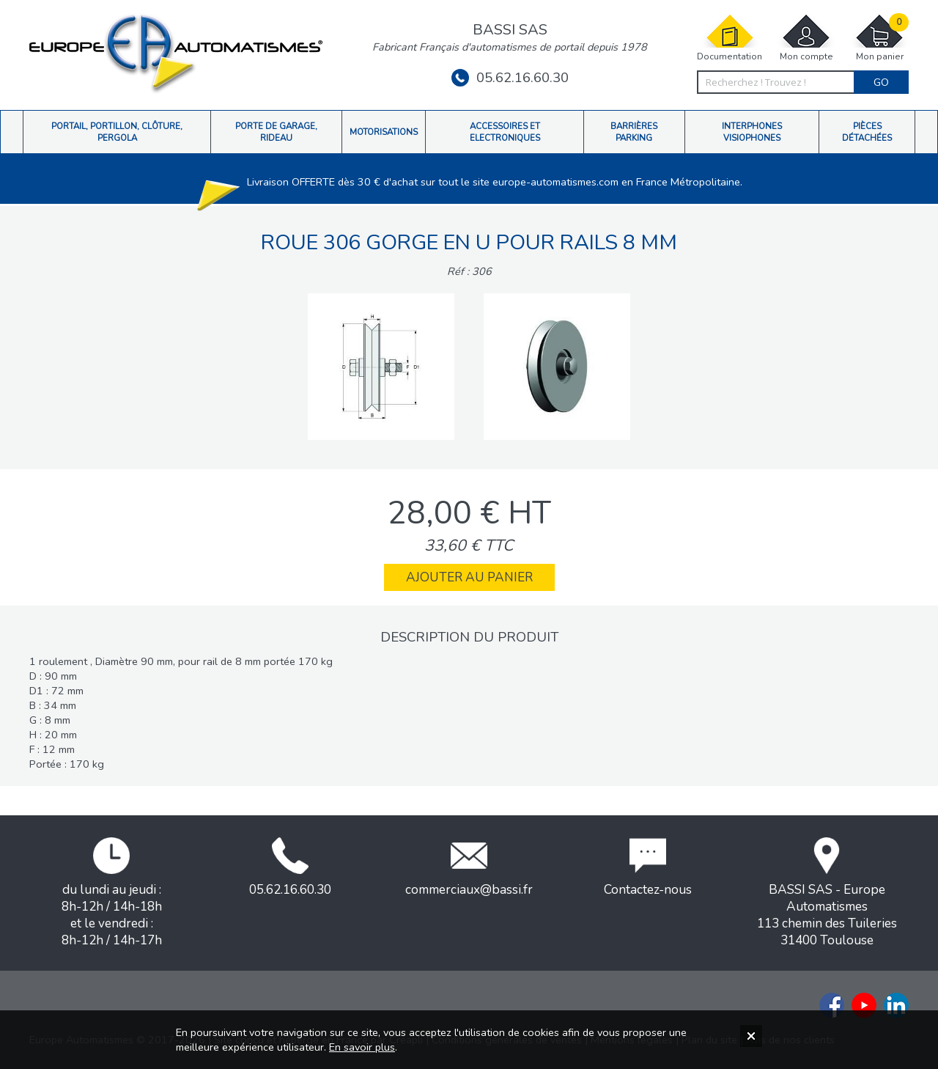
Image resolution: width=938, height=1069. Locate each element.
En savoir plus (362, 1047)
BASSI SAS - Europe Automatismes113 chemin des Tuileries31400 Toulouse (827, 893)
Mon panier (879, 37)
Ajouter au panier (469, 577)
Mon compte (806, 37)
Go (881, 82)
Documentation (729, 37)
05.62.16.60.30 (510, 78)
